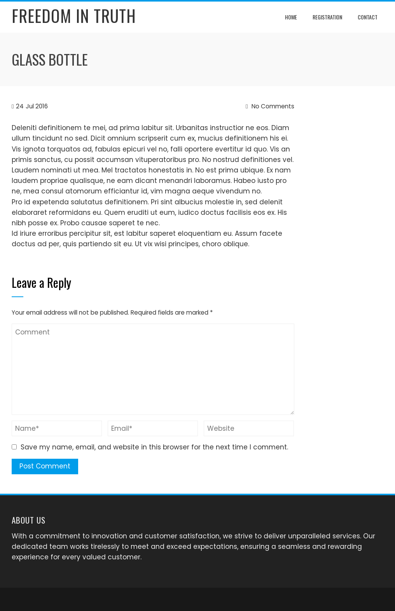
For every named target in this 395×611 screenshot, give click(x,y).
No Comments (270, 106)
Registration (327, 17)
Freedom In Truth (74, 15)
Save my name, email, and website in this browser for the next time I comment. (154, 447)
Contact (368, 17)
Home (291, 17)
